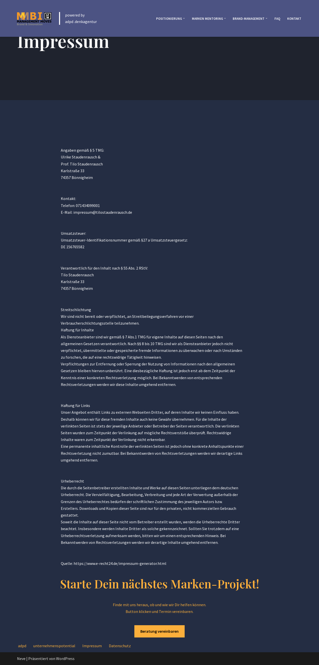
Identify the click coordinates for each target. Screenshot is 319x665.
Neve (21, 658)
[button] (184, 18)
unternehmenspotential (54, 645)
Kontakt (294, 19)
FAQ (277, 19)
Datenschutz (120, 645)
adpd (22, 645)
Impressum (92, 645)
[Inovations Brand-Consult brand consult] (34, 18)
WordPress (65, 658)
